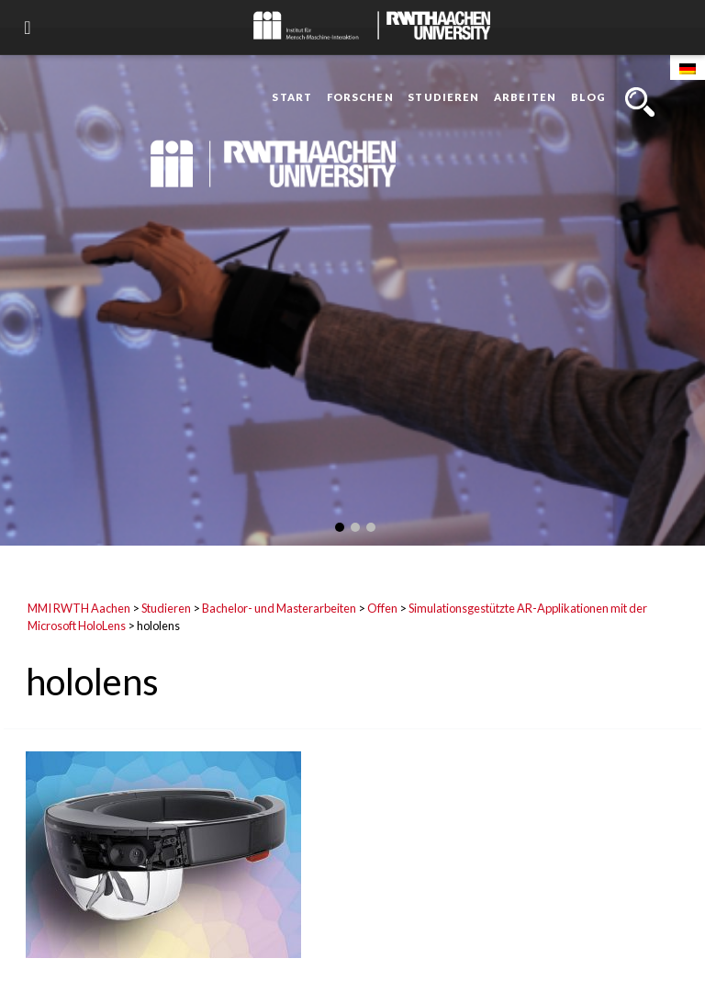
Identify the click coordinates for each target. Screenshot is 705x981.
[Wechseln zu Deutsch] (687, 67)
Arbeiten (525, 97)
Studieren (443, 97)
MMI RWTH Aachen (79, 608)
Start (292, 97)
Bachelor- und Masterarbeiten (279, 608)
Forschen (360, 97)
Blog (588, 97)
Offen (382, 608)
